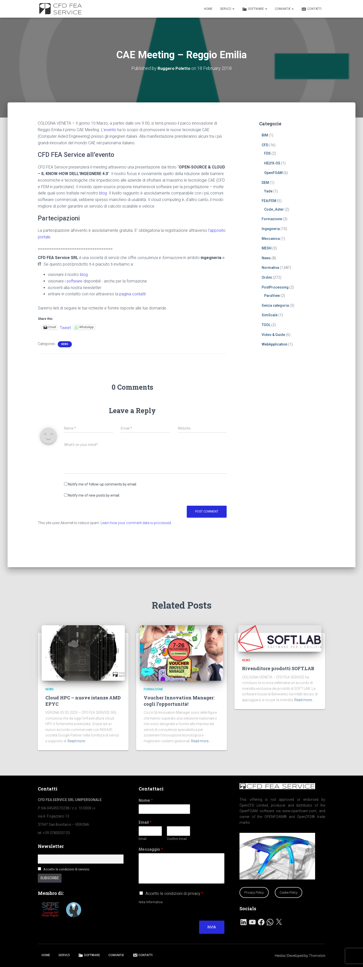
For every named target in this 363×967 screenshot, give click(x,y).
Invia (211, 927)
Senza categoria (275, 305)
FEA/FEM (269, 200)
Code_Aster (274, 209)
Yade (268, 191)
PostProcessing (275, 287)
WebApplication (274, 344)
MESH (266, 248)
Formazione (272, 219)
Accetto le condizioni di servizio (66, 869)
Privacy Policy (254, 892)
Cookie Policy (288, 892)
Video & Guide (273, 334)
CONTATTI (311, 9)
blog (103, 193)
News (64, 344)
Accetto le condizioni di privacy (174, 893)
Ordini (267, 277)
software (74, 280)
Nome (146, 800)
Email (145, 822)
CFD (265, 145)
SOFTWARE (254, 9)
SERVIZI (227, 9)
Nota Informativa (151, 902)
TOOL (266, 325)
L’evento (108, 129)
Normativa (270, 268)
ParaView (272, 295)
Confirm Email (177, 839)
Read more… (77, 741)
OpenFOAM (273, 173)
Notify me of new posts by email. (94, 495)
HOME (208, 9)
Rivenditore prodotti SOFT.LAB (278, 668)
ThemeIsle (317, 956)
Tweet (65, 327)
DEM (265, 182)
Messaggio (151, 849)
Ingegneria (271, 228)
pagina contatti (132, 294)
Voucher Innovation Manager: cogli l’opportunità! (179, 701)
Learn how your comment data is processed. (136, 523)
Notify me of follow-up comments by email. (102, 484)
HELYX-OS (272, 163)
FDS (267, 153)
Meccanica (271, 238)
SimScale (270, 315)
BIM (265, 135)
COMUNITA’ (284, 9)
